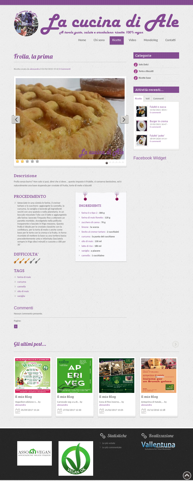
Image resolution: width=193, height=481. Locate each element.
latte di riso (87, 246)
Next (124, 119)
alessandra (35, 69)
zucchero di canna (90, 222)
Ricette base (145, 77)
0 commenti (155, 112)
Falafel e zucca (158, 106)
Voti (148, 98)
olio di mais (23, 291)
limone (85, 227)
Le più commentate (111, 447)
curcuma (21, 281)
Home (82, 40)
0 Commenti (65, 69)
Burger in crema (159, 121)
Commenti (158, 98)
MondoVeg (151, 40)
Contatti (170, 40)
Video (132, 40)
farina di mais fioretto (92, 217)
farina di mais (24, 277)
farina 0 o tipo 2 (89, 212)
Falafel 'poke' (157, 135)
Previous (15, 119)
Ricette (116, 40)
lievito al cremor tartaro (93, 231)
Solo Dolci (144, 64)
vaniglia (21, 296)
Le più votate (108, 443)
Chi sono (99, 40)
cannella (21, 286)
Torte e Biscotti (146, 71)
